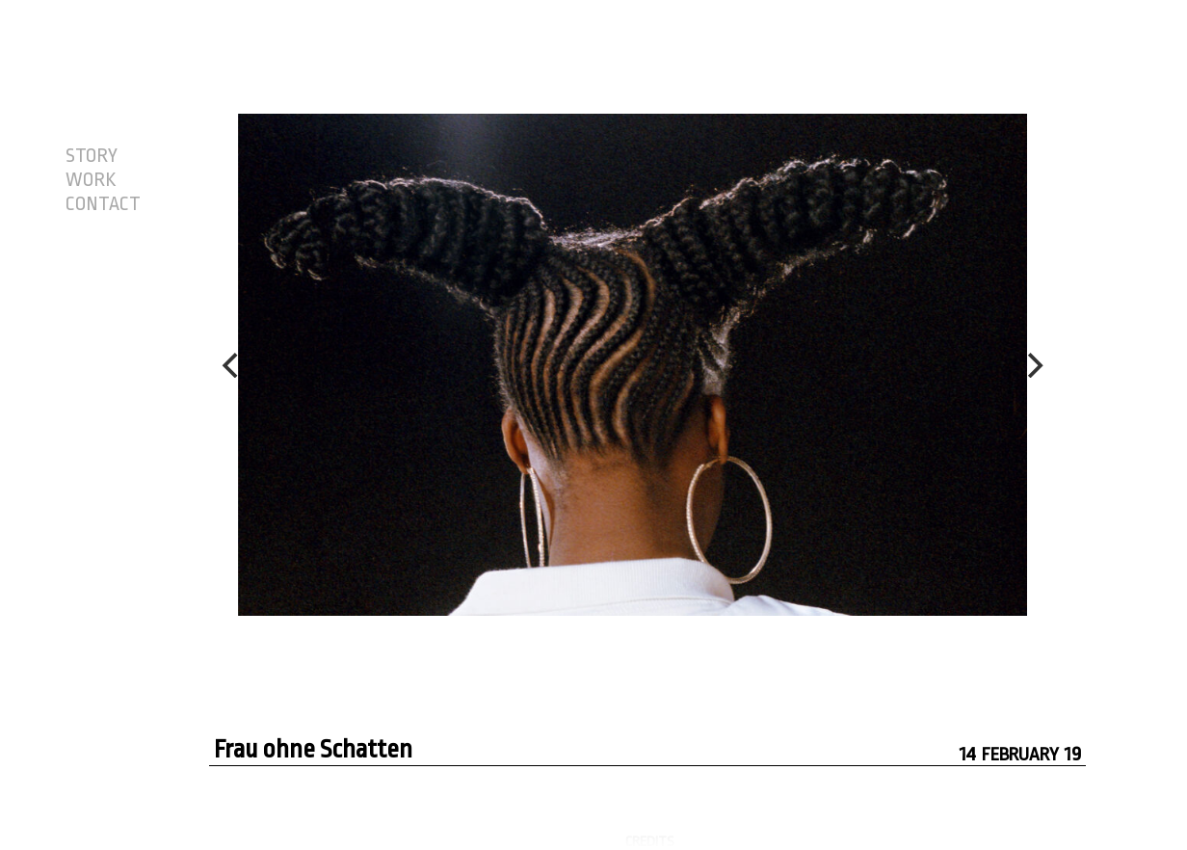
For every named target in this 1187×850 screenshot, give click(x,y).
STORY (92, 156)
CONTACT (103, 204)
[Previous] (232, 365)
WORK (91, 180)
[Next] (1033, 365)
